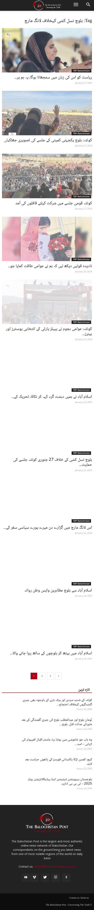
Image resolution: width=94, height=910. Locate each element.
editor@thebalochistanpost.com (54, 866)
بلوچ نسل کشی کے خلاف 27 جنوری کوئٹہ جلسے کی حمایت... (52, 462)
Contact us (74, 898)
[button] (88, 5)
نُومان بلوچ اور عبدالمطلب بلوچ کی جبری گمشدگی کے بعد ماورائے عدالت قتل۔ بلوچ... (57, 722)
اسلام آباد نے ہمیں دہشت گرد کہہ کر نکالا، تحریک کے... (51, 396)
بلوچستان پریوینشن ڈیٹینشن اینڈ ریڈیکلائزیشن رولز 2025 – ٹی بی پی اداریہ (60, 782)
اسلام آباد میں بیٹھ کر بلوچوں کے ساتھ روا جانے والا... (51, 653)
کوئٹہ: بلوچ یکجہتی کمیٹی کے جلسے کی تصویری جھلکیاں (48, 140)
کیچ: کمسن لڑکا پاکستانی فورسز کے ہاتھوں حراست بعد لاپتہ (58, 762)
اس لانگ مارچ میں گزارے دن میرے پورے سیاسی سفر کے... (48, 527)
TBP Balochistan (81, 70)
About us (84, 898)
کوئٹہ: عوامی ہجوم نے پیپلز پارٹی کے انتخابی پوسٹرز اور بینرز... (49, 332)
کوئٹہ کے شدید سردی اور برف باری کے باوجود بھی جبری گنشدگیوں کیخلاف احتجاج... (57, 702)
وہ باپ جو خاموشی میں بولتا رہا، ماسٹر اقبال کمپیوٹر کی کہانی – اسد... (57, 742)
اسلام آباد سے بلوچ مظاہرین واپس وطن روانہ (58, 590)
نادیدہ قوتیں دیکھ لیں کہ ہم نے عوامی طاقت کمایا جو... (50, 266)
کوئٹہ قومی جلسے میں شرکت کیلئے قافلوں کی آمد (53, 203)
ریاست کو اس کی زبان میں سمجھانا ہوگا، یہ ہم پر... (53, 77)
